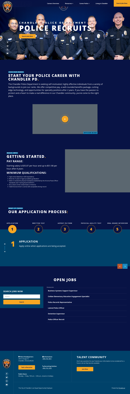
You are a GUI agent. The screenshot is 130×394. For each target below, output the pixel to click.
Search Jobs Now (121, 3)
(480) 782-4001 (47, 359)
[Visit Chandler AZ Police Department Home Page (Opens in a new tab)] (7, 7)
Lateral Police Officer (55, 317)
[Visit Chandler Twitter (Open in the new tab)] (6, 377)
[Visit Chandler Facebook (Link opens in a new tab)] (7, 42)
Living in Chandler (102, 3)
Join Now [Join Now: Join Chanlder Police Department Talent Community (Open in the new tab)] (85, 369)
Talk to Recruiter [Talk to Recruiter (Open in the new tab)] (26, 367)
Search (21, 302)
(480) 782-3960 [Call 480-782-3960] (47, 368)
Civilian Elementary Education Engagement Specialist (67, 300)
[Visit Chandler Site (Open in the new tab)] (6, 364)
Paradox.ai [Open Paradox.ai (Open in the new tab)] (122, 388)
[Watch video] (65, 119)
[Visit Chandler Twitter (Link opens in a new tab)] (7, 46)
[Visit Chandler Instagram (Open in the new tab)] (6, 381)
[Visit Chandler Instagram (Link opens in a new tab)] (7, 49)
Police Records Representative (59, 308)
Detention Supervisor (55, 325)
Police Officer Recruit (55, 333)
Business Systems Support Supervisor (61, 292)
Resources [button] (69, 3)
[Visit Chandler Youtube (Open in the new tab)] (6, 384)
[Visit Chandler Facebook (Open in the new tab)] (6, 373)
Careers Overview (53, 3)
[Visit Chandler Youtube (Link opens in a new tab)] (7, 53)
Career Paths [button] (84, 3)
